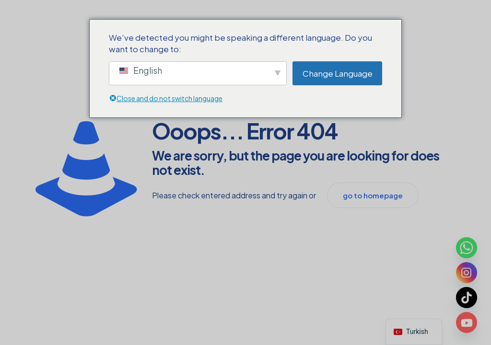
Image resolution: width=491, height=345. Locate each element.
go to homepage (373, 195)
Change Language (338, 73)
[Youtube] (466, 322)
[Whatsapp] (466, 247)
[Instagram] (466, 272)
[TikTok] (466, 297)
